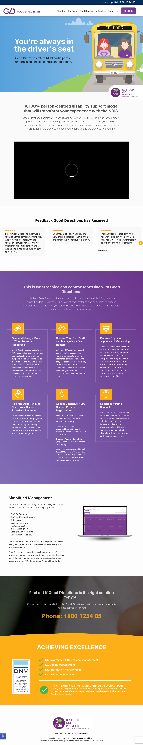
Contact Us (113, 11)
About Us (61, 11)
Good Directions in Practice (92, 11)
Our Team (72, 11)
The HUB (128, 11)
